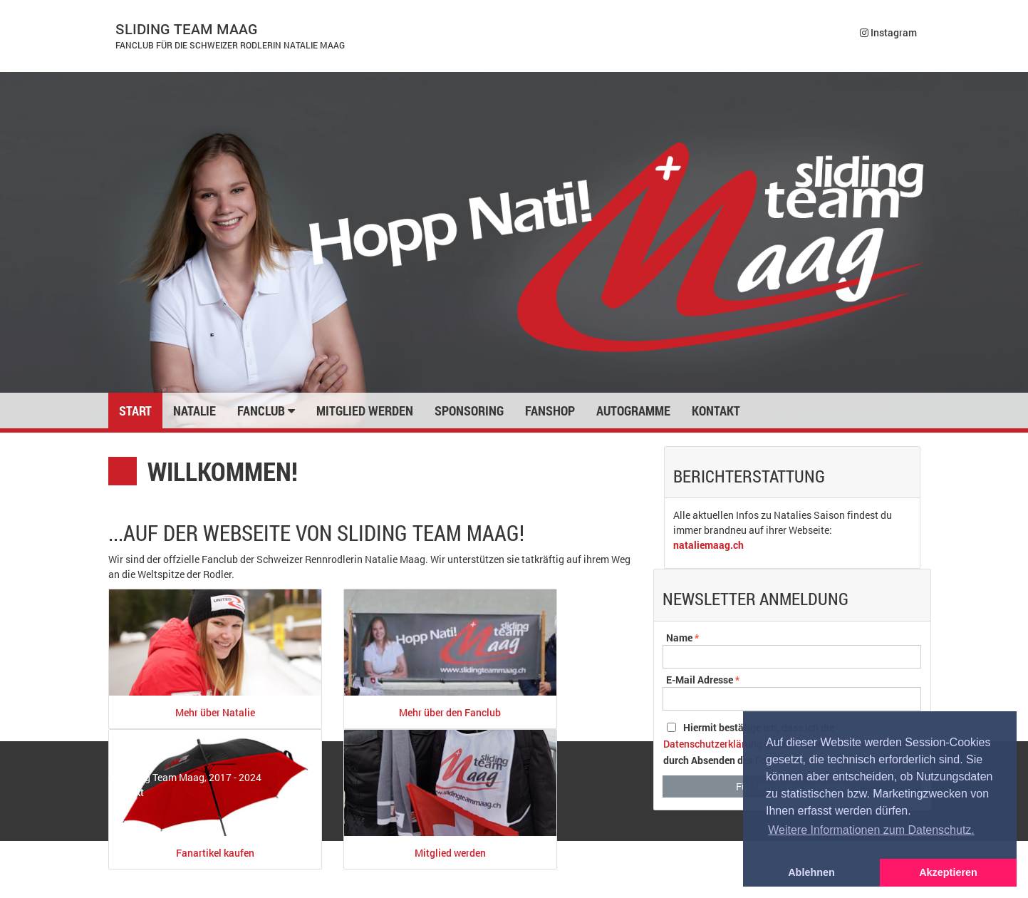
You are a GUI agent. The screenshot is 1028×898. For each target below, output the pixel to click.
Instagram (888, 32)
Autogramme (633, 410)
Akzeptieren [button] (948, 872)
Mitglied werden (364, 410)
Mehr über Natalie (215, 712)
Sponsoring (469, 410)
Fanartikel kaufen (215, 853)
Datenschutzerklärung (712, 743)
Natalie (194, 410)
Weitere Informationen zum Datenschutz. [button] (871, 830)
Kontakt (716, 410)
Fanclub (266, 410)
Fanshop (550, 410)
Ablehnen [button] (811, 872)
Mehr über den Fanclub (450, 712)
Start (135, 410)
